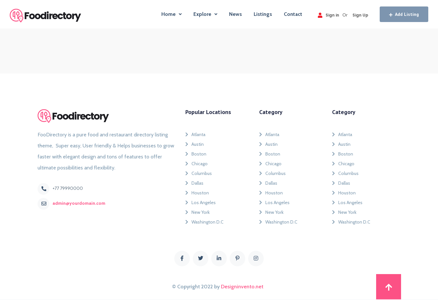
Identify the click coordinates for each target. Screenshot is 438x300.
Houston (197, 193)
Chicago (196, 164)
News (235, 14)
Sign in (328, 15)
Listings (263, 14)
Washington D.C (204, 222)
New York (197, 212)
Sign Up (360, 15)
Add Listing (404, 14)
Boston (195, 154)
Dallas (194, 183)
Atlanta (195, 134)
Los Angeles (200, 202)
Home (171, 14)
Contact (293, 14)
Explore (205, 14)
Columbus (198, 173)
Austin (194, 144)
